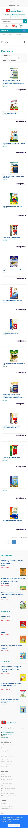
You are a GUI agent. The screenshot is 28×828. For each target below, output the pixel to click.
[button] (10, 58)
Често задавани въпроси (8, 791)
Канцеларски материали (7, 756)
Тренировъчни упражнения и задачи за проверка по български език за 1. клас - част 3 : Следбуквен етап (13, 562)
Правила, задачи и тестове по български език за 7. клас (11, 238)
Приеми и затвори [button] (14, 825)
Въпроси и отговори (15, 1)
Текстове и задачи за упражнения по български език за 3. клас (14, 112)
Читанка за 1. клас (6, 630)
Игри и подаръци (6, 764)
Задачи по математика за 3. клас (12, 206)
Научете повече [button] (6, 821)
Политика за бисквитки (8, 788)
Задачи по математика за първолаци (14, 489)
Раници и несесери (6, 761)
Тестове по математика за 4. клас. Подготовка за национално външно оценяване (13, 176)
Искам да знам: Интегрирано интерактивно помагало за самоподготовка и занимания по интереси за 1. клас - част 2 (13, 580)
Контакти (24, 1)
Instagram (5, 737)
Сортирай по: (6, 55)
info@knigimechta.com (8, 732)
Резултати (18, 34)
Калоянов (5, 86)
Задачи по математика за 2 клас (12, 520)
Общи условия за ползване (9, 795)
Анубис (3, 618)
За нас (8, 1)
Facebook (4, 736)
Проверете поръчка (19, 3)
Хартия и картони (6, 759)
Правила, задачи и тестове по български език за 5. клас (11, 458)
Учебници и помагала (7, 745)
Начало (3, 1)
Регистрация (12, 5)
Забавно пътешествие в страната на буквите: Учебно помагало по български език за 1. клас (12, 594)
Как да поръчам (6, 776)
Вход (18, 5)
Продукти (11, 34)
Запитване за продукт (9, 3)
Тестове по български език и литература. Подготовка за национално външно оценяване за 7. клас (13, 397)
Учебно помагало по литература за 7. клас (14, 269)
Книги (2, 747)
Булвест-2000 (5, 583)
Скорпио (3, 597)
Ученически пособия (7, 754)
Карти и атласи (5, 766)
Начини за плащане (7, 783)
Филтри (4, 42)
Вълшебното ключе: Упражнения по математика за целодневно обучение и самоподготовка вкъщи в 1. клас (12, 668)
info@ (18, 14)
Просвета (4, 648)
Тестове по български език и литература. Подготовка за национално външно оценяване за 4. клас (13, 82)
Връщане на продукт (7, 785)
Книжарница (14, 17)
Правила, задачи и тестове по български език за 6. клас (11, 332)
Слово (3, 565)
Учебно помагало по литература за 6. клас (14, 363)
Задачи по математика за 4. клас (12, 300)
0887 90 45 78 (7, 14)
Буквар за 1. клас (5, 616)
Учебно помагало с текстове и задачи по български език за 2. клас (14, 144)
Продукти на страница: (9, 60)
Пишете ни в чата (7, 734)
